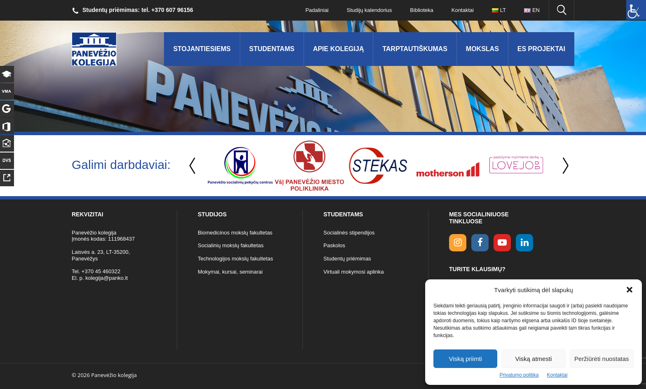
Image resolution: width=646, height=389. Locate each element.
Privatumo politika (519, 375)
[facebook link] (480, 242)
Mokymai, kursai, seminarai (230, 272)
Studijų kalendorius (369, 10)
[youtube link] (502, 242)
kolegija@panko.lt (106, 278)
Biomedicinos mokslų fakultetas (235, 233)
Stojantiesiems (201, 48)
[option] (240, 165)
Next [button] (564, 166)
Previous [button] (193, 166)
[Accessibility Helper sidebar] (636, 10)
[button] (629, 290)
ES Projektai (541, 48)
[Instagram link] (457, 242)
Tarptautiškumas (414, 48)
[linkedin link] (524, 242)
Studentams (272, 48)
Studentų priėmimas (347, 258)
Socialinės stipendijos (348, 233)
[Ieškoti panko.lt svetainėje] (561, 10)
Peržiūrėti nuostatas (601, 358)
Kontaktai (557, 375)
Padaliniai (316, 10)
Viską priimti (465, 358)
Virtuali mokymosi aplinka (353, 272)
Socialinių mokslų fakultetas (231, 245)
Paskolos (334, 245)
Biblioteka (421, 10)
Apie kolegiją (338, 48)
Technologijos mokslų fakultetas (235, 258)
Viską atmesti (533, 358)
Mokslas (482, 48)
